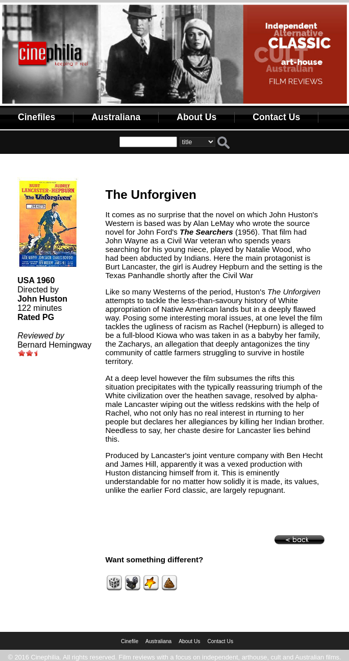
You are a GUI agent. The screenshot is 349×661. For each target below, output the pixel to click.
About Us (196, 117)
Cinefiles (36, 117)
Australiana (115, 117)
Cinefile (129, 641)
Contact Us (276, 117)
